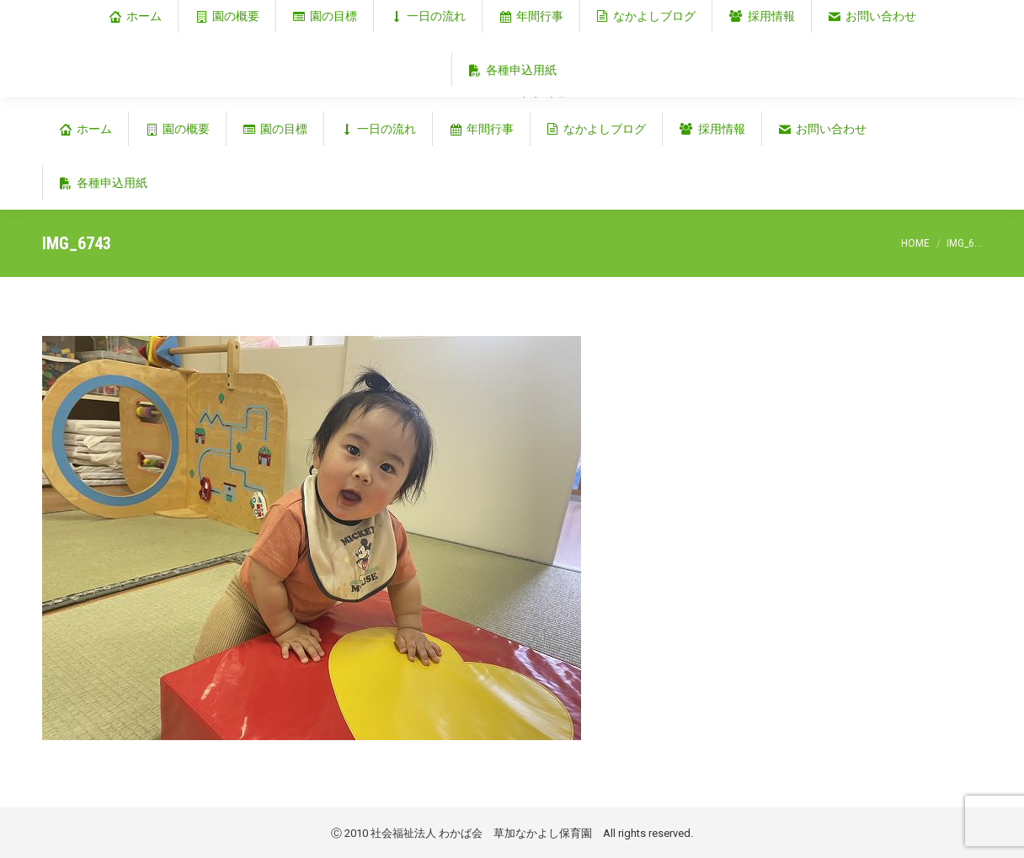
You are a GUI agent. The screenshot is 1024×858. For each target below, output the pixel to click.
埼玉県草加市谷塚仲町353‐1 (909, 14)
